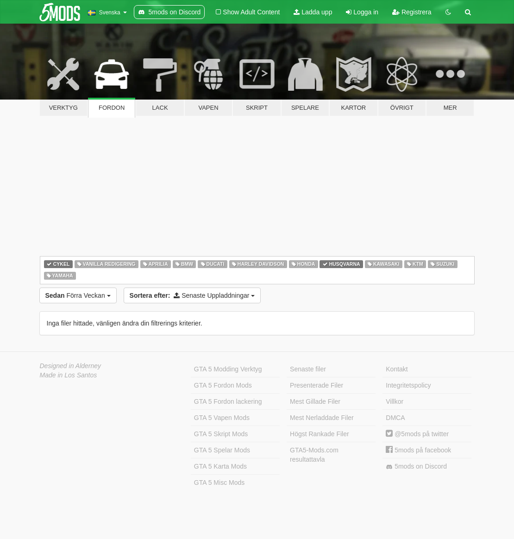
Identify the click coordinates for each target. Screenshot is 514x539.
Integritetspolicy (408, 385)
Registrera (411, 12)
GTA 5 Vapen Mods (222, 417)
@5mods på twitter (417, 434)
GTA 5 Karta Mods (220, 466)
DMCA (395, 417)
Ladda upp (313, 12)
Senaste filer (308, 369)
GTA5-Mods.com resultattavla (314, 454)
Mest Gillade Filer (315, 401)
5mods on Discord (416, 466)
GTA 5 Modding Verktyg (228, 369)
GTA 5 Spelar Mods (222, 450)
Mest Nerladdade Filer (322, 417)
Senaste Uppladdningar (192, 295)
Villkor (394, 401)
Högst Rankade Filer (319, 434)
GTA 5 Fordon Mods (223, 385)
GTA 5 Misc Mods (219, 482)
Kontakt (396, 369)
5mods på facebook (418, 450)
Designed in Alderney (70, 366)
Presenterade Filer (316, 385)
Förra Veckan (78, 295)
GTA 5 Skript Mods (221, 434)
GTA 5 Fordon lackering (228, 401)
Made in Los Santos (68, 375)
